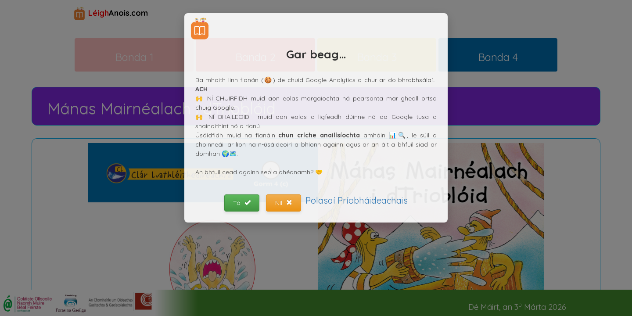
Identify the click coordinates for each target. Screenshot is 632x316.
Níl (283, 203)
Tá (242, 203)
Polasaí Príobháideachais (356, 200)
